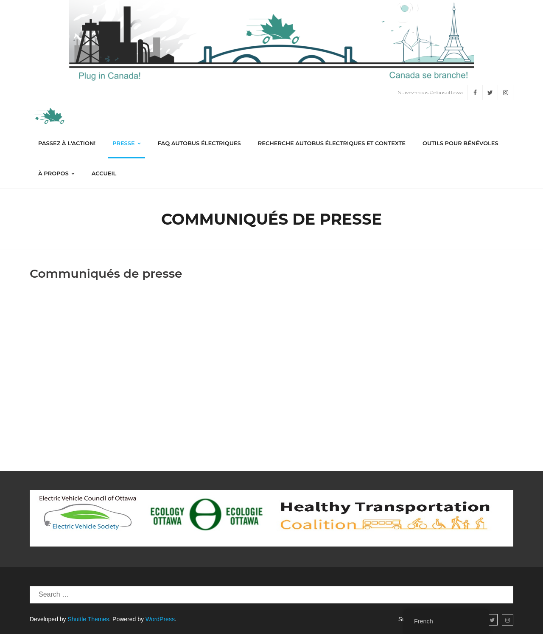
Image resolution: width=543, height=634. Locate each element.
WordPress (160, 619)
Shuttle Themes (88, 619)
